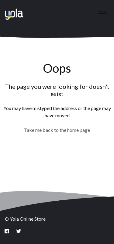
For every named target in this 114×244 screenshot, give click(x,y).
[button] (102, 13)
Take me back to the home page (57, 130)
